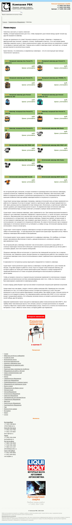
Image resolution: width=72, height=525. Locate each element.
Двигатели (7, 401)
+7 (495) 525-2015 (63, 5)
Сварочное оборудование (11, 395)
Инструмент (7, 410)
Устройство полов (9, 357)
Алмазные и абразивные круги (12, 363)
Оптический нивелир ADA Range (20, 160)
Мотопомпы (7, 367)
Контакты (56, 18)
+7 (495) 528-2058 (63, 7)
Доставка (45, 18)
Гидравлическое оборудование (12, 378)
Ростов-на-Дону (9, 441)
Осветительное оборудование (12, 403)
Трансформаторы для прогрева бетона (14, 397)
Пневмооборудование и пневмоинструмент (16, 382)
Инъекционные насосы (10, 359)
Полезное (34, 18)
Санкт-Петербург (9, 450)
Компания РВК (22, 4)
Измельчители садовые (10, 409)
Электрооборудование (10, 391)
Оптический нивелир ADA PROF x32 (54, 145)
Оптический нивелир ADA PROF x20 (21, 145)
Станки (6, 353)
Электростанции (8, 390)
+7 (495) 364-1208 (63, 9)
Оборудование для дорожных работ (14, 365)
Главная (14, 18)
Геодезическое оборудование (12, 399)
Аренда (24, 18)
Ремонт (6, 412)
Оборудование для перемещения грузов (15, 384)
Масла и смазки (8, 386)
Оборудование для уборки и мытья (13, 388)
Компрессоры (7, 374)
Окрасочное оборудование (11, 380)
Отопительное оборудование (12, 393)
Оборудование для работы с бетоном (14, 371)
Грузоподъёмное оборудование (12, 405)
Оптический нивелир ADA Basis (53, 128)
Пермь (6, 435)
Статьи (6, 414)
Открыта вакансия (36, 316)
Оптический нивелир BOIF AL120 (20, 177)
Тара (5, 407)
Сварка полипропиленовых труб (13, 372)
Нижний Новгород (10, 428)
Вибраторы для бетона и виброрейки (14, 355)
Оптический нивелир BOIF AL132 (53, 177)
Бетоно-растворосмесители (11, 361)
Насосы (6, 376)
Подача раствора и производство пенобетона (16, 369)
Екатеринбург (8, 422)
